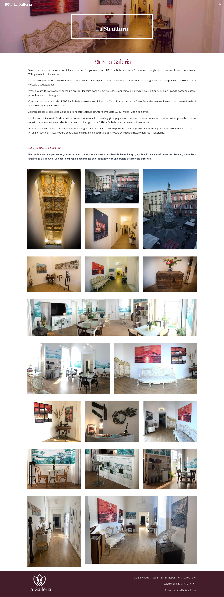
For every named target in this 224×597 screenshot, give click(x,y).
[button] (220, 4)
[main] (112, 26)
